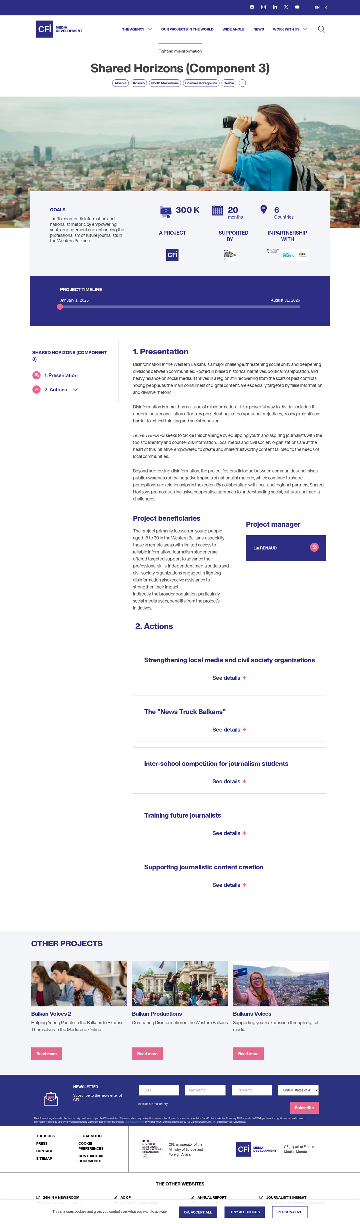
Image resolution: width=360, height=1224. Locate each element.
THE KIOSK (45, 1135)
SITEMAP (44, 1158)
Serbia (229, 83)
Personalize (290, 1212)
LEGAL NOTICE (91, 1135)
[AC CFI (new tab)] (134, 1200)
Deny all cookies (245, 1212)
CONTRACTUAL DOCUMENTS (91, 1158)
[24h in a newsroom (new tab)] (57, 1200)
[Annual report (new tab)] (207, 1200)
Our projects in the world (187, 29)
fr (324, 7)
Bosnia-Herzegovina (201, 83)
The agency (133, 29)
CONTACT (44, 1150)
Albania (120, 83)
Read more (46, 1054)
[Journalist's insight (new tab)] (291, 1200)
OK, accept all (198, 1212)
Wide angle (233, 29)
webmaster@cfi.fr (134, 1122)
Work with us (286, 29)
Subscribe (304, 1108)
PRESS (42, 1143)
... (242, 83)
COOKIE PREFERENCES (91, 1146)
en (317, 7)
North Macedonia (165, 83)
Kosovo (139, 83)
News (259, 29)
